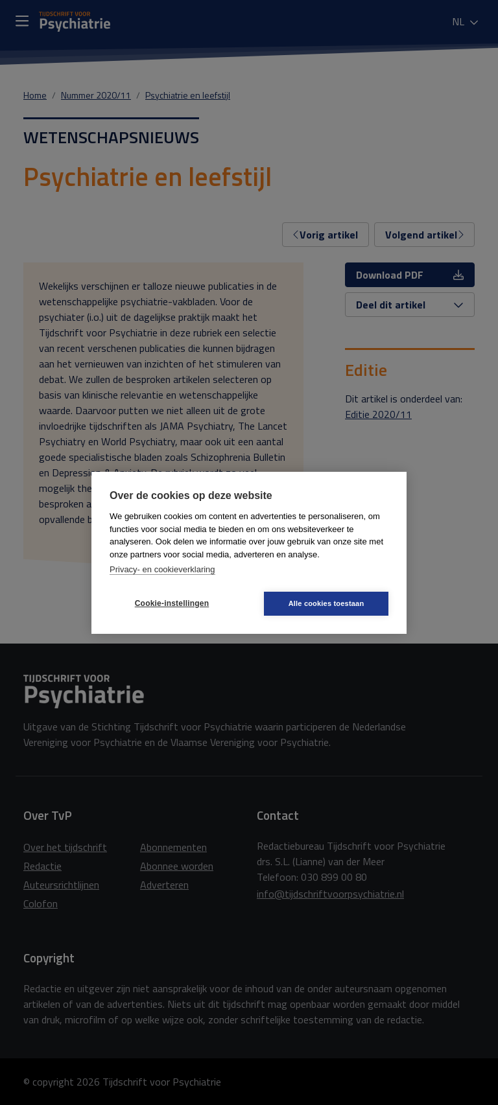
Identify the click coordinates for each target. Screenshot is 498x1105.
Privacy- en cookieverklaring (162, 569)
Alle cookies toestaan (326, 603)
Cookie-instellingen (172, 603)
